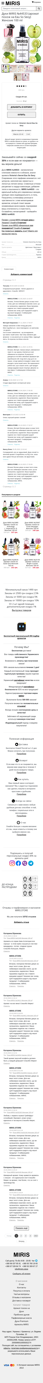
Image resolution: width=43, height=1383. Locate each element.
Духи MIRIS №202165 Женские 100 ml (20, 1112)
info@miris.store (21, 1269)
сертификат (19, 680)
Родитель (17, 318)
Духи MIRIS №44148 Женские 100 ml (19, 1172)
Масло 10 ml (18, 134)
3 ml (28, 134)
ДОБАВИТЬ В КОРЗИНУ (21, 107)
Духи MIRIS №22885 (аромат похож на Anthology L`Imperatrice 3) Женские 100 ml (10, 526)
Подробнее (21, 754)
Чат (34, 1261)
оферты (7, 1348)
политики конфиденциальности (24, 1348)
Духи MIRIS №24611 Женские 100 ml (19, 1000)
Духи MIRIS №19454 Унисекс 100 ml (19, 1055)
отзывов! (21, 706)
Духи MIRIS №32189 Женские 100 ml (19, 938)
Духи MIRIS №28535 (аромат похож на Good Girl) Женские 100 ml (10, 563)
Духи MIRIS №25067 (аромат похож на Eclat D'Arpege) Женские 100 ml (32, 525)
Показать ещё (21, 1228)
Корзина (37, 2)
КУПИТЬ (21, 115)
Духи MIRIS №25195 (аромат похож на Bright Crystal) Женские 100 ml (32, 563)
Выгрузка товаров (21, 610)
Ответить (5, 293)
